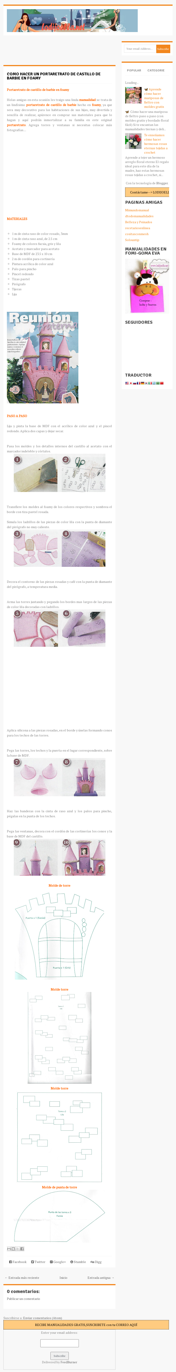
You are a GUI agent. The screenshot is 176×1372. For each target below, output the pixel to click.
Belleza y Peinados (138, 222)
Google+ (58, 1262)
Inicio (63, 1277)
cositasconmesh (136, 234)
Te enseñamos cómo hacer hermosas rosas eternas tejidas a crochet (156, 144)
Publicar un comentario (23, 1298)
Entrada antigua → (101, 1277)
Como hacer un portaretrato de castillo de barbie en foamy (54, 76)
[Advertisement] (40, 52)
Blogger (162, 183)
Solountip (132, 240)
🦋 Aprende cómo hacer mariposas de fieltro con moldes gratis (154, 98)
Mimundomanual (137, 210)
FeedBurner (68, 1362)
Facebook (18, 1262)
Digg (96, 1262)
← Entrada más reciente (22, 1277)
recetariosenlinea (137, 228)
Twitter (38, 1262)
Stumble (78, 1262)
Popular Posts (134, 74)
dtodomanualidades (139, 216)
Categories (156, 74)
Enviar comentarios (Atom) (42, 1318)
